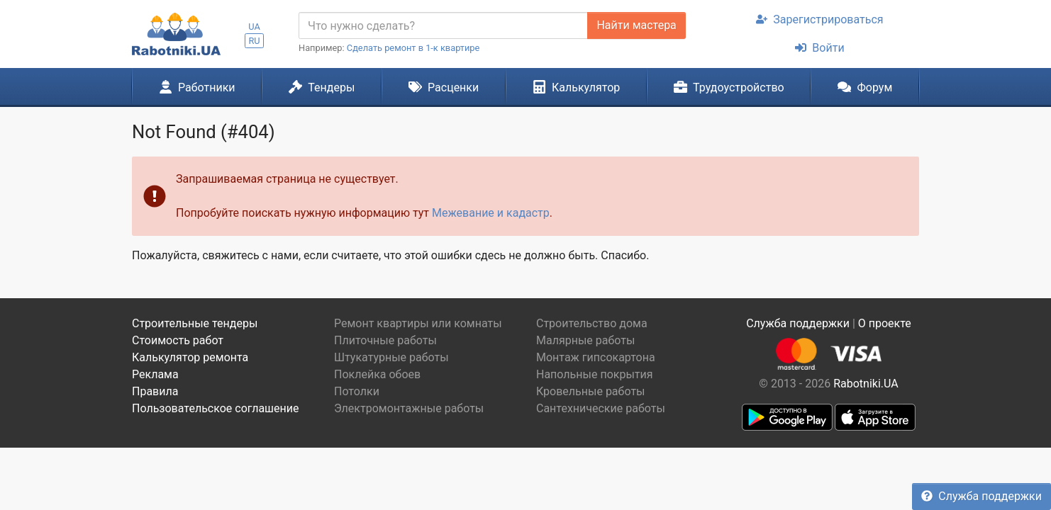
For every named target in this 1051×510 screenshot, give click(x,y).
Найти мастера (636, 25)
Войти (819, 48)
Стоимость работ (177, 340)
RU (254, 40)
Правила (155, 391)
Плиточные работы (385, 340)
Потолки (356, 391)
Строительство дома (591, 323)
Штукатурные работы (391, 357)
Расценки (443, 87)
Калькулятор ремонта (190, 357)
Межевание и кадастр (491, 213)
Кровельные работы (590, 391)
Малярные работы (585, 340)
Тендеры (322, 87)
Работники (197, 87)
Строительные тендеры (194, 323)
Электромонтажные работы (409, 408)
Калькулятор (577, 87)
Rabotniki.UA (866, 383)
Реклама (155, 374)
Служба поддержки (981, 496)
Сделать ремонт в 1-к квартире (413, 47)
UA (254, 26)
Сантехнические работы (600, 408)
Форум (865, 87)
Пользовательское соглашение (215, 408)
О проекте (884, 323)
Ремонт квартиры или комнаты (418, 323)
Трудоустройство (729, 87)
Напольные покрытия (594, 374)
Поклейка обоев (377, 374)
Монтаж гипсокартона (595, 357)
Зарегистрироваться (819, 19)
